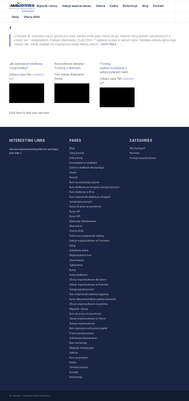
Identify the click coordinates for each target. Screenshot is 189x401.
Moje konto (75, 226)
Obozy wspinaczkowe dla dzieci (87, 279)
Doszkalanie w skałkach (83, 162)
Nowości (135, 153)
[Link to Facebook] (10, 27)
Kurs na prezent (78, 357)
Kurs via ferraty (78, 342)
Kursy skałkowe (78, 274)
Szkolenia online (78, 250)
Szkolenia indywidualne (83, 338)
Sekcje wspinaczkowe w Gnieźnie (88, 284)
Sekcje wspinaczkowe (82, 323)
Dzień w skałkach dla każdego (86, 167)
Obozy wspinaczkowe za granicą (88, 303)
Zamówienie (76, 260)
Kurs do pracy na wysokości (85, 313)
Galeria (73, 352)
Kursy (72, 270)
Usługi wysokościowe (81, 289)
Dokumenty (76, 157)
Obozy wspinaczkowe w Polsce (87, 318)
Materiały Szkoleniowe (82, 221)
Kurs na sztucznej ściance (84, 182)
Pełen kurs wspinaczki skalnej (86, 235)
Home (72, 172)
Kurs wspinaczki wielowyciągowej (88, 294)
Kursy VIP (74, 211)
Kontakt (73, 372)
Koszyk (73, 177)
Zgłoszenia (76, 265)
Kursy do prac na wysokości (85, 206)
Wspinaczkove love (80, 255)
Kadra (72, 362)
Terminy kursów (78, 367)
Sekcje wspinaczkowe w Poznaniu (89, 240)
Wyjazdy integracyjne (81, 347)
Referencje (75, 377)
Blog (72, 148)
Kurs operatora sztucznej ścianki (88, 328)
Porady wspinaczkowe (143, 157)
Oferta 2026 (76, 230)
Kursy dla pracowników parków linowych (92, 299)
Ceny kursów (76, 153)
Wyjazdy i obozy (78, 308)
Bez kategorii (137, 148)
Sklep (72, 245)
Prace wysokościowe (81, 333)
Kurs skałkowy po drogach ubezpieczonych (94, 187)
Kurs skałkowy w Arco (82, 191)
